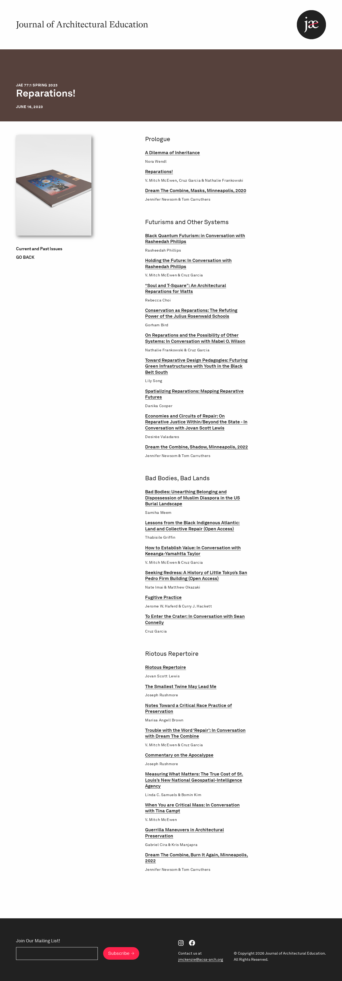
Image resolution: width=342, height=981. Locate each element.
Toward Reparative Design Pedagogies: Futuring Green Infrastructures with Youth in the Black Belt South (196, 366)
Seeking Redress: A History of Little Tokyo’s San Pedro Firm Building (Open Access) (196, 575)
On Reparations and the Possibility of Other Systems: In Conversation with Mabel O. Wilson (195, 338)
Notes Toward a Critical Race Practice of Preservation (188, 708)
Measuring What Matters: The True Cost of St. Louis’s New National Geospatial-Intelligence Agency (194, 780)
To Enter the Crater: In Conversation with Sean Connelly (195, 619)
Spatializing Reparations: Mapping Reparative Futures (194, 394)
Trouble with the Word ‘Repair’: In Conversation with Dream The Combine (195, 733)
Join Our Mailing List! (38, 941)
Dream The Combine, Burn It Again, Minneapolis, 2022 (196, 857)
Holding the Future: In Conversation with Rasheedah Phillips (188, 263)
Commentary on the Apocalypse (179, 755)
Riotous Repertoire (165, 667)
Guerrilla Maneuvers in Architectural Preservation (184, 832)
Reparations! (159, 171)
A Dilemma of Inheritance (172, 152)
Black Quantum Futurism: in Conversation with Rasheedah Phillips (195, 238)
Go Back (25, 257)
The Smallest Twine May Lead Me (180, 686)
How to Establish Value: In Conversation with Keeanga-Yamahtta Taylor (193, 550)
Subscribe (119, 953)
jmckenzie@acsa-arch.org (200, 959)
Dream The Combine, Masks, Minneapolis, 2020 (195, 190)
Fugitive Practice (163, 597)
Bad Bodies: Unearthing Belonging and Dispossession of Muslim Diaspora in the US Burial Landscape (192, 497)
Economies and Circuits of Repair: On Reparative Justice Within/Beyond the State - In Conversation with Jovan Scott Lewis (196, 422)
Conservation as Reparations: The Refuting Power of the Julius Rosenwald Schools (191, 313)
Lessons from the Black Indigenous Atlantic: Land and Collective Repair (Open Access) (192, 525)
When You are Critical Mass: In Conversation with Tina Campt (192, 807)
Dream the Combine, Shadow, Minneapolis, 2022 (196, 447)
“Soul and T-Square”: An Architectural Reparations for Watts (185, 288)
